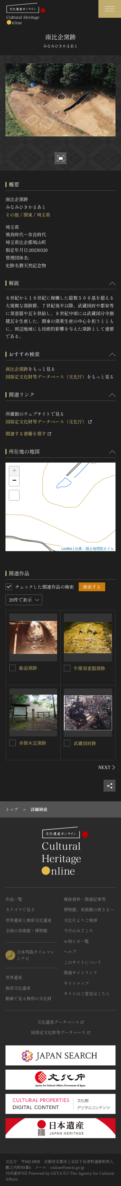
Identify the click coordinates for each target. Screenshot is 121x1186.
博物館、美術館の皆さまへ (89, 909)
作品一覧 (13, 899)
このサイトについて (83, 962)
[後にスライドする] (107, 767)
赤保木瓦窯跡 (32, 743)
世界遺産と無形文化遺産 (28, 920)
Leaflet (66, 548)
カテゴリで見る (20, 909)
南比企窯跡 (16, 369)
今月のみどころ (78, 930)
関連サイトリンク (80, 972)
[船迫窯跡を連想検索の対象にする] (12, 668)
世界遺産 (13, 977)
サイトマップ (76, 983)
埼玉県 (43, 214)
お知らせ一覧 (76, 941)
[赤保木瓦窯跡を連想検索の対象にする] (12, 743)
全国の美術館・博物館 (26, 930)
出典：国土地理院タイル (94, 548)
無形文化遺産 (18, 988)
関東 (27, 214)
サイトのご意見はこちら (87, 993)
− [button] (14, 481)
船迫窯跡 (28, 668)
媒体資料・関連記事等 (85, 899)
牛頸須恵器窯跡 (89, 668)
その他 (12, 214)
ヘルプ (70, 951)
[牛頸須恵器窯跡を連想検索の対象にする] (67, 668)
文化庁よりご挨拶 (80, 920)
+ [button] (14, 471)
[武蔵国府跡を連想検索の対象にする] (67, 743)
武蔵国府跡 (85, 743)
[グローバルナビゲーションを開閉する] (109, 9)
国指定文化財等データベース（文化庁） (46, 376)
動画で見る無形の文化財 (28, 998)
